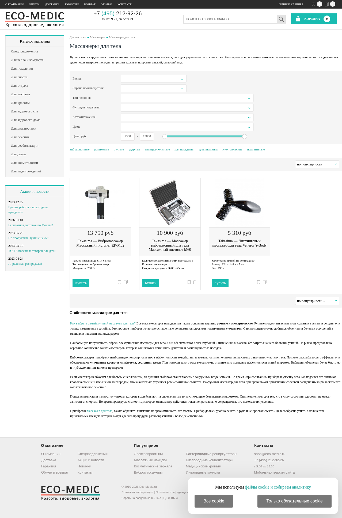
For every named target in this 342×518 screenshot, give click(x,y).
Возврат (89, 4)
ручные (119, 149)
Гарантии (72, 4)
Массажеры (97, 37)
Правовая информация (137, 492)
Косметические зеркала (153, 466)
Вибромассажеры (148, 472)
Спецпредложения (93, 454)
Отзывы (106, 4)
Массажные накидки (150, 460)
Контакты (124, 4)
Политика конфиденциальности (177, 492)
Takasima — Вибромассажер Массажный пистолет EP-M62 (100, 243)
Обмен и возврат (55, 472)
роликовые (101, 149)
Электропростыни (148, 454)
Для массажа (78, 37)
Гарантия (48, 466)
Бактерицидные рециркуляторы (211, 454)
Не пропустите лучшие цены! (28, 238)
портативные (256, 149)
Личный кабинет (291, 4)
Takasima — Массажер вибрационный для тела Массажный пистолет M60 (170, 245)
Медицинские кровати (203, 466)
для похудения (184, 149)
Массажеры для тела (122, 37)
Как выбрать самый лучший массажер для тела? (103, 323)
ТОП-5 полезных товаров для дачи (31, 251)
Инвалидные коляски (203, 472)
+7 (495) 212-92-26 (269, 460)
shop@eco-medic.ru (269, 454)
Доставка (52, 4)
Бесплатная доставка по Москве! (30, 225)
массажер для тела (99, 411)
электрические (232, 149)
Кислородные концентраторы (209, 460)
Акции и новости (34, 191)
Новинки (84, 466)
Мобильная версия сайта (274, 472)
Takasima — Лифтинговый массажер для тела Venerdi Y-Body (239, 243)
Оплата (34, 4)
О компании (14, 4)
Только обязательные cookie (294, 501)
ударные (134, 149)
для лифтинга (208, 149)
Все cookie (213, 501)
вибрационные (80, 149)
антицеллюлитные (157, 149)
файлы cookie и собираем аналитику (278, 487)
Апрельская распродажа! (25, 264)
